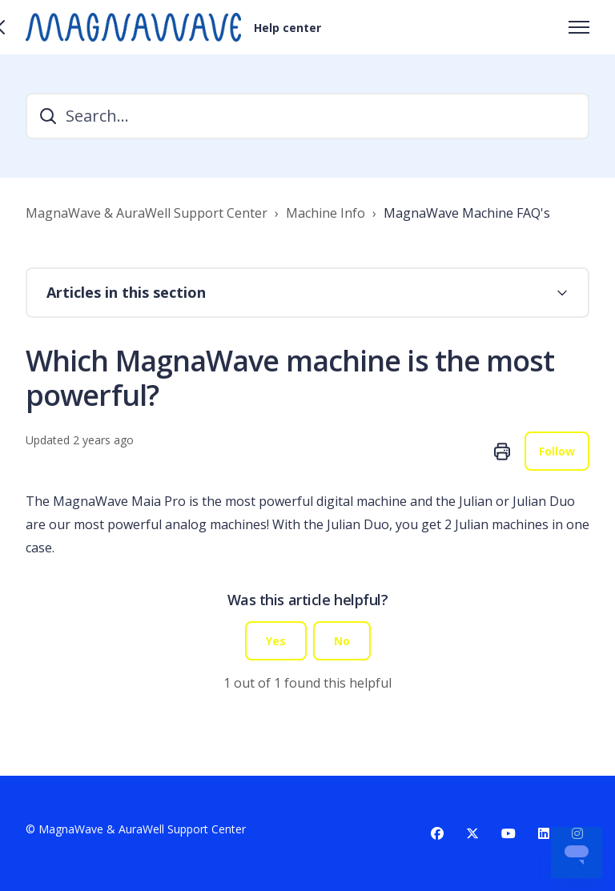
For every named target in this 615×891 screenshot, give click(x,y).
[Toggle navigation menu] (579, 27)
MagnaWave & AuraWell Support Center (146, 213)
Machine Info (325, 213)
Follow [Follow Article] (557, 451)
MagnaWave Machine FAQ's (467, 213)
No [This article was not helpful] (342, 640)
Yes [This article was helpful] (276, 640)
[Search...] (307, 116)
